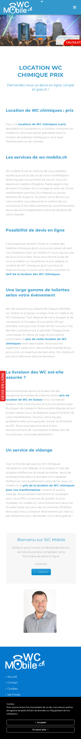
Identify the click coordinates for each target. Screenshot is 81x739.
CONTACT (39, 572)
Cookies (11, 688)
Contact (11, 682)
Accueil (11, 676)
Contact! (40, 38)
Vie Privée (12, 694)
